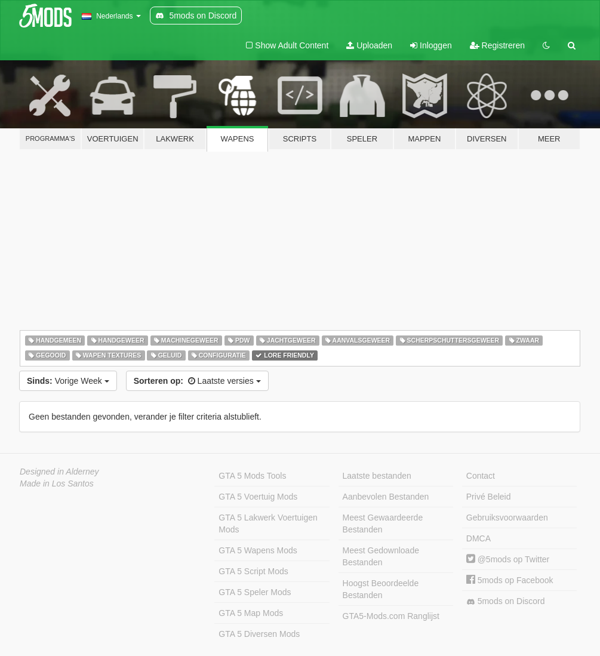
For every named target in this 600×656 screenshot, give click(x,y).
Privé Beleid (488, 496)
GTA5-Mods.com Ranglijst (391, 616)
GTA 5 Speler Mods (255, 592)
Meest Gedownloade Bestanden (381, 556)
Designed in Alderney (59, 471)
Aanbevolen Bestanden (386, 496)
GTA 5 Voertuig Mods (258, 496)
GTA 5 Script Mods (253, 571)
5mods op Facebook (509, 580)
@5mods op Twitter (507, 559)
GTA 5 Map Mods (251, 613)
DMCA (478, 538)
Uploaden (369, 45)
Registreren (497, 45)
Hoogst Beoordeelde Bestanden (381, 589)
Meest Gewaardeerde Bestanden (383, 523)
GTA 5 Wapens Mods (258, 550)
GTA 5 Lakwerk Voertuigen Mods (268, 523)
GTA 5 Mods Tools (252, 476)
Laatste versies (197, 381)
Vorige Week (68, 381)
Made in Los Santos (57, 483)
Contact (480, 476)
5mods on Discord (505, 601)
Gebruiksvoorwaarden (507, 517)
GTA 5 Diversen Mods (259, 634)
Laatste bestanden (377, 476)
